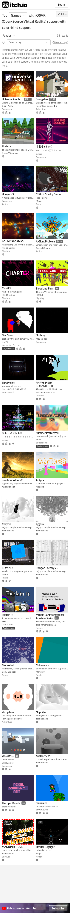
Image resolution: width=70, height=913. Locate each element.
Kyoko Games (8, 247)
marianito (41, 803)
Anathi (5, 574)
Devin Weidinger (10, 153)
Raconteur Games (44, 105)
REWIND (7, 567)
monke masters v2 (12, 480)
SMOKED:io (42, 809)
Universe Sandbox (12, 99)
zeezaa (5, 621)
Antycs (40, 480)
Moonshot (8, 665)
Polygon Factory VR (47, 567)
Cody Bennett (8, 671)
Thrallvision (8, 382)
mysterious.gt (8, 486)
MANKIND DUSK (12, 846)
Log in (61, 4)
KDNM (39, 295)
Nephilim (41, 712)
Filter (62, 14)
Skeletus (6, 146)
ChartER (6, 288)
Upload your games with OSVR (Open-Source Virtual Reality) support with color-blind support (34, 57)
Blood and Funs (45, 288)
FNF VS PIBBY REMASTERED (44, 384)
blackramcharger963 (46, 624)
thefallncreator (9, 806)
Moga (38, 201)
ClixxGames (7, 762)
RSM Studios (8, 294)
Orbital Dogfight (45, 846)
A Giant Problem (45, 241)
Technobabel (8, 530)
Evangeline (42, 99)
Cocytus (6, 524)
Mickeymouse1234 (45, 392)
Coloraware (42, 665)
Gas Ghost (8, 335)
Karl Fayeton (8, 853)
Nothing (40, 335)
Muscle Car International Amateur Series (50, 616)
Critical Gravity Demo (48, 194)
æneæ (39, 153)
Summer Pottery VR (47, 432)
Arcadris (40, 486)
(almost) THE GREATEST (14, 389)
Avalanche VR (44, 756)
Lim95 (5, 342)
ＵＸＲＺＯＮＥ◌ (12, 432)
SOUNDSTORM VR (13, 241)
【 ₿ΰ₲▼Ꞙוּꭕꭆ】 (45, 146)
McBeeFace (41, 338)
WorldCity (8, 756)
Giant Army (7, 105)
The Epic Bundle (11, 803)
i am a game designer (12, 718)
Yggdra (40, 524)
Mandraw (40, 671)
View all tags (60, 42)
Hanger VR (8, 194)
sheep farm (8, 712)
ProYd (38, 439)
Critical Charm (43, 248)
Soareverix (7, 201)
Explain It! (7, 614)
